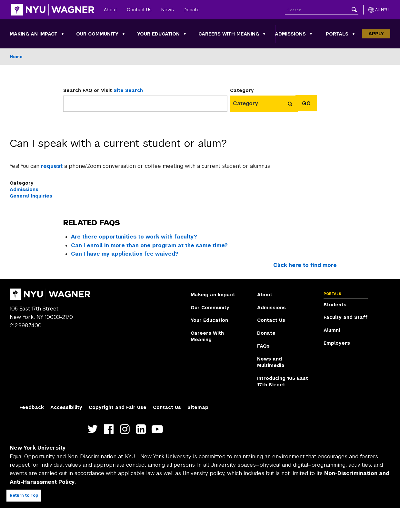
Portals (337, 34)
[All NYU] (379, 9)
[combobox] (248, 103)
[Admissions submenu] (311, 34)
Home (16, 56)
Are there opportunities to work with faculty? (134, 236)
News (167, 10)
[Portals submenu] (353, 34)
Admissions (290, 34)
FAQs (263, 346)
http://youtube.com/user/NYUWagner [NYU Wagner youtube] (158, 429)
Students (335, 305)
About (110, 10)
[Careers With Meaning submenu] (264, 34)
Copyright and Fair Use (117, 407)
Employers (337, 343)
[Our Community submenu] (123, 34)
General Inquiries (31, 196)
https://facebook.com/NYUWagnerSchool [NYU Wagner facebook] (110, 429)
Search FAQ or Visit (103, 90)
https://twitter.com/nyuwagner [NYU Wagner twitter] (94, 429)
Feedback (31, 407)
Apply (376, 33)
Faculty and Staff (345, 317)
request (52, 166)
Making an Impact (33, 34)
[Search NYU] (321, 10)
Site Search (128, 90)
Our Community (97, 34)
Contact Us (139, 10)
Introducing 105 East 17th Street (282, 381)
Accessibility (66, 407)
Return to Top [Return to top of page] (24, 495)
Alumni (332, 330)
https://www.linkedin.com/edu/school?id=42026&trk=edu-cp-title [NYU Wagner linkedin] (142, 429)
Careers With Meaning (228, 34)
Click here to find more (305, 265)
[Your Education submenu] (185, 34)
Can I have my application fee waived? (124, 253)
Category (242, 90)
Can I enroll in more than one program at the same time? (149, 245)
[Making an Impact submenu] (62, 34)
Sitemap (197, 407)
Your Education (158, 34)
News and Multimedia (271, 362)
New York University (38, 447)
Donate (192, 10)
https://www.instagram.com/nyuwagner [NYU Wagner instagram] (126, 429)
